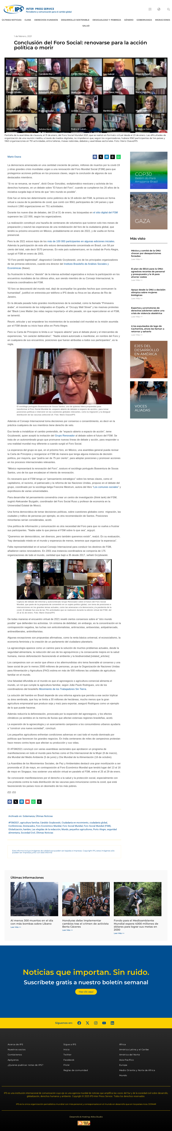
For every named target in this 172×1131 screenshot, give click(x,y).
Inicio (66, 1049)
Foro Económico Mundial (49, 826)
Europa (123, 1065)
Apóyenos (13, 1060)
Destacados (29, 826)
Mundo (65, 829)
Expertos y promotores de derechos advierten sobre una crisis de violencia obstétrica (147, 311)
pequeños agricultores (80, 829)
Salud (86, 26)
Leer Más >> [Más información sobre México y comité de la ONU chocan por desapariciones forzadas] (136, 259)
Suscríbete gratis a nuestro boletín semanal (86, 982)
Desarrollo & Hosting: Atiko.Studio (86, 1117)
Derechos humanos (46, 20)
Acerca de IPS (15, 1044)
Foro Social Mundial (73, 826)
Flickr (66, 1065)
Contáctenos (15, 1054)
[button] (168, 9)
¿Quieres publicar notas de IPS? (25, 1065)
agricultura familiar (29, 822)
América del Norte (129, 1054)
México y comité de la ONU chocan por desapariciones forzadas (146, 253)
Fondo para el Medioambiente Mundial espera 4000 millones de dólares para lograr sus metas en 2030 (136, 925)
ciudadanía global (98, 822)
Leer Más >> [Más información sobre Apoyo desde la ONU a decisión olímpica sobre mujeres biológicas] (136, 298)
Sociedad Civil (28, 832)
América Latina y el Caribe (134, 1049)
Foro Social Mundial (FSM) (97, 826)
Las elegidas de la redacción (46, 829)
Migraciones (162, 20)
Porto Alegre (99, 829)
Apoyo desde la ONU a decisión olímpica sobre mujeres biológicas (148, 292)
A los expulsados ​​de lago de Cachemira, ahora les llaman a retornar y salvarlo (147, 329)
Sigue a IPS (69, 1044)
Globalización (15, 829)
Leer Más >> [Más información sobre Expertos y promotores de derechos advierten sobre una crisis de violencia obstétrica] (136, 316)
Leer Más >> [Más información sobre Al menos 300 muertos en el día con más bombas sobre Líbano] (16, 927)
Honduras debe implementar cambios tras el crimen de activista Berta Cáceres (85, 923)
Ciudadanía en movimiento (75, 822)
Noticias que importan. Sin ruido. (86, 972)
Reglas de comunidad (75, 1070)
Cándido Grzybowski (50, 822)
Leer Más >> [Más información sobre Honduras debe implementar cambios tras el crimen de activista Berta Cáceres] (67, 930)
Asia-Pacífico (126, 1060)
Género (128, 20)
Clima (28, 20)
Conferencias (15, 826)
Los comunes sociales (105, 487)
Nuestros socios (17, 1049)
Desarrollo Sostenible (75, 20)
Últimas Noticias (11, 20)
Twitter (67, 1054)
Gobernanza (144, 20)
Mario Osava (14, 156)
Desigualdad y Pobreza (107, 20)
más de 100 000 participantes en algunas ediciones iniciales (80, 241)
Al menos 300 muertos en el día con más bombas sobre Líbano (32, 922)
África (122, 1044)
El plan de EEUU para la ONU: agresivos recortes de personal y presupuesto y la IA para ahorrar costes (148, 272)
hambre (27, 829)
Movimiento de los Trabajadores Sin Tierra (62, 689)
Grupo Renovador (65, 435)
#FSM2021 (13, 822)
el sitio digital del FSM (105, 212)
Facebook (68, 1060)
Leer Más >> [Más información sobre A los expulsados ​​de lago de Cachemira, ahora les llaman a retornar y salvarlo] (136, 335)
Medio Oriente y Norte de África (137, 1070)
